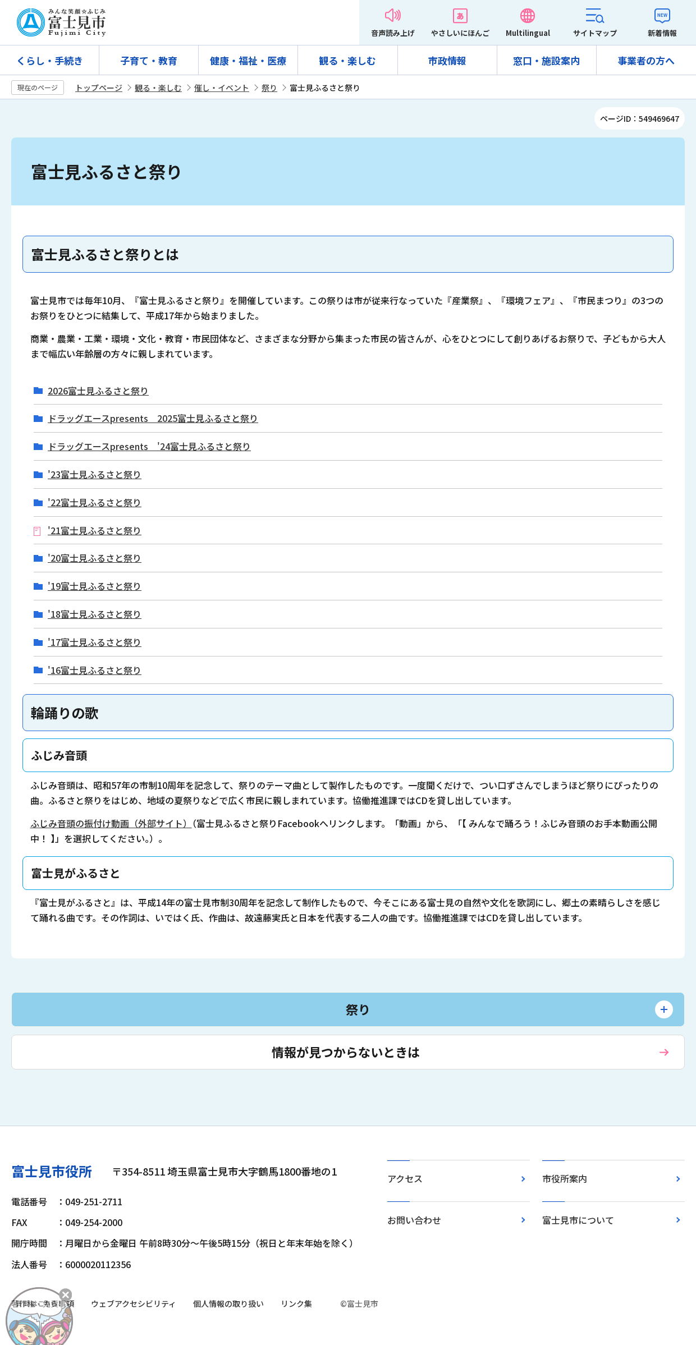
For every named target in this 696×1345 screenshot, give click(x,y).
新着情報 (662, 32)
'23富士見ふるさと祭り (94, 474)
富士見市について (578, 1220)
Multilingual (528, 32)
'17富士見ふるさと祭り (94, 642)
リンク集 (296, 1303)
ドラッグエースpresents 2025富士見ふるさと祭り (153, 418)
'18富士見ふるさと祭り (94, 614)
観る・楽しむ (347, 60)
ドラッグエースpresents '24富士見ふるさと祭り (149, 446)
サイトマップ (595, 32)
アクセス (405, 1178)
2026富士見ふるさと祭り (98, 391)
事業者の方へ (646, 60)
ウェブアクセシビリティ (133, 1303)
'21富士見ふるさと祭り (94, 530)
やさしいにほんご (460, 32)
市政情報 (447, 60)
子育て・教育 (148, 60)
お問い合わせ (414, 1220)
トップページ (98, 87)
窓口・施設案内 (546, 60)
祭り (269, 87)
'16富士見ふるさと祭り (94, 670)
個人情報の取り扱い (228, 1303)
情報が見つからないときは (346, 1052)
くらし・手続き (49, 60)
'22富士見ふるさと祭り (94, 502)
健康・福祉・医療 (248, 60)
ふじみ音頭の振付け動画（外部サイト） (111, 823)
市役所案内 (564, 1178)
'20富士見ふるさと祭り (94, 558)
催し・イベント (221, 87)
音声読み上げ (393, 32)
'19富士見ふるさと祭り (94, 586)
